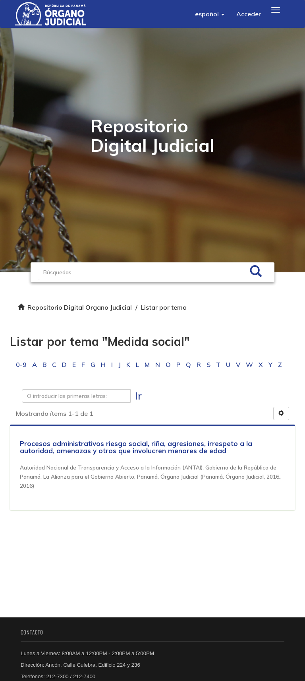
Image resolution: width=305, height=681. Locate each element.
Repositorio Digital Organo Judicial (79, 307)
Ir (138, 396)
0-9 (21, 365)
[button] (209, 14)
